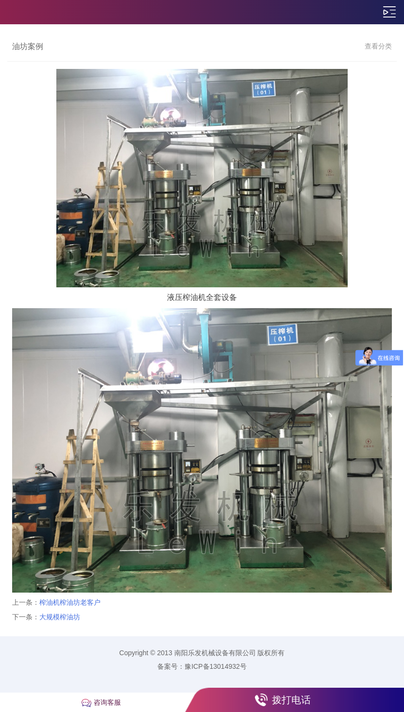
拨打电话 (291, 700)
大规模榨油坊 (59, 617)
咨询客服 (107, 702)
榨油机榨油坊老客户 (70, 602)
